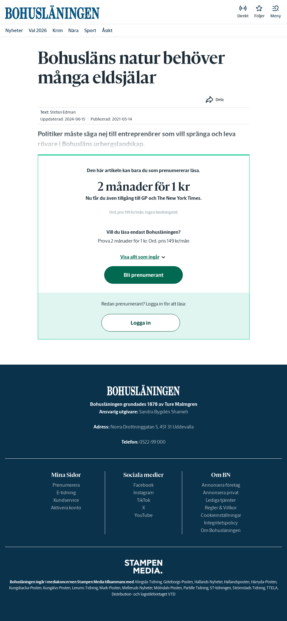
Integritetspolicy (221, 523)
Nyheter (14, 30)
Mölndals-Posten (168, 587)
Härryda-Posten (264, 581)
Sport (90, 30)
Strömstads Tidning (249, 587)
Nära (73, 30)
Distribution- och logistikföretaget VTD (143, 594)
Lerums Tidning (85, 587)
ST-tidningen (220, 587)
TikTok (143, 500)
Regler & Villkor (221, 508)
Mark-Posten (110, 587)
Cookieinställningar (221, 515)
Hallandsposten (237, 581)
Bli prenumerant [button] (144, 274)
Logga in (141, 322)
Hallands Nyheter (208, 581)
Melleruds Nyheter (137, 587)
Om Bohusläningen (221, 530)
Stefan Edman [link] (63, 112)
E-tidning (66, 492)
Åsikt (107, 30)
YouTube (143, 515)
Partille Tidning (195, 587)
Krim (58, 30)
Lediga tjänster (221, 500)
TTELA (272, 587)
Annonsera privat (221, 492)
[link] (52, 12)
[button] (275, 12)
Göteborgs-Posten (178, 581)
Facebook (143, 485)
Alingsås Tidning (148, 581)
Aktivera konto (66, 508)
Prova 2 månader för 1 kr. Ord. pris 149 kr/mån (143, 241)
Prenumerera (66, 485)
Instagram (143, 492)
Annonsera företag (221, 485)
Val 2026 (38, 30)
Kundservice (66, 500)
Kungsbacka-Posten (25, 587)
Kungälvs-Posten (56, 587)
